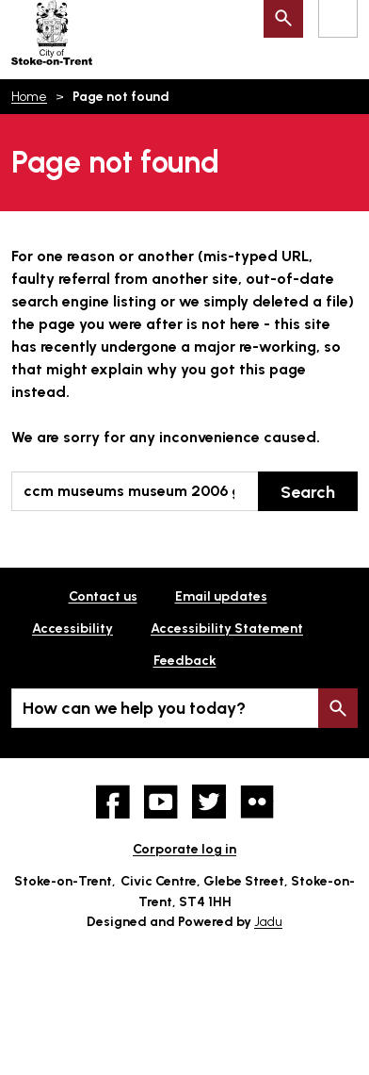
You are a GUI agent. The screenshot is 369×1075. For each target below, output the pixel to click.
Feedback (185, 661)
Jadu (268, 922)
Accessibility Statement (227, 628)
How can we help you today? (134, 708)
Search (308, 492)
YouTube (161, 802)
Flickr (257, 802)
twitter (209, 802)
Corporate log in (184, 849)
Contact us (103, 596)
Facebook (113, 802)
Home (29, 97)
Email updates (221, 596)
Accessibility (72, 628)
